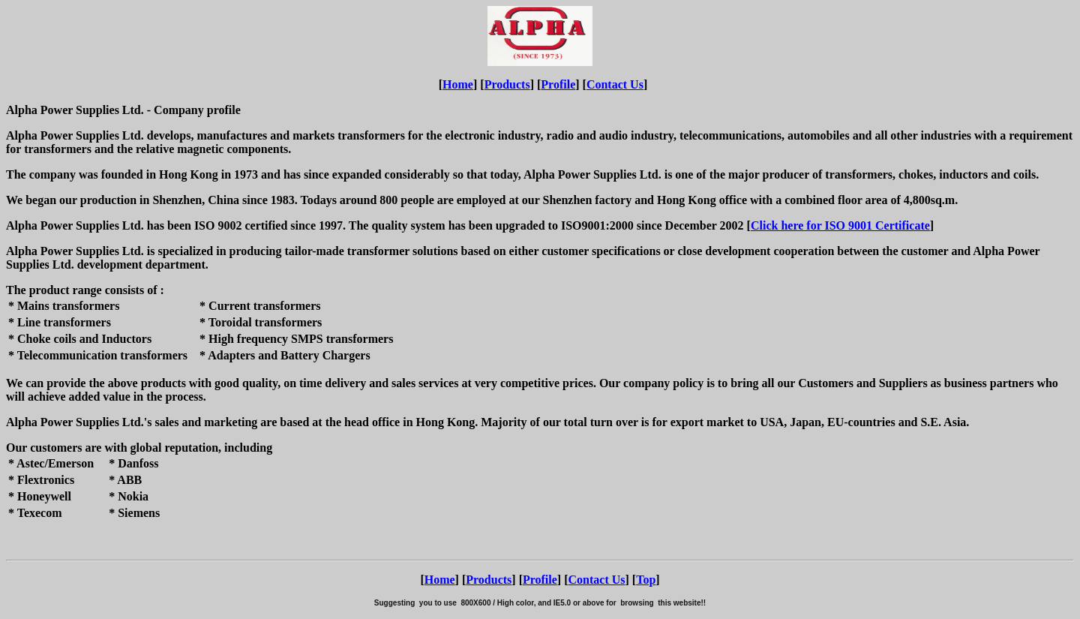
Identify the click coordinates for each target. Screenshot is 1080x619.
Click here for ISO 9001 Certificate (840, 225)
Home (457, 84)
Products (507, 84)
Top (646, 579)
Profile (558, 84)
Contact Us (615, 84)
